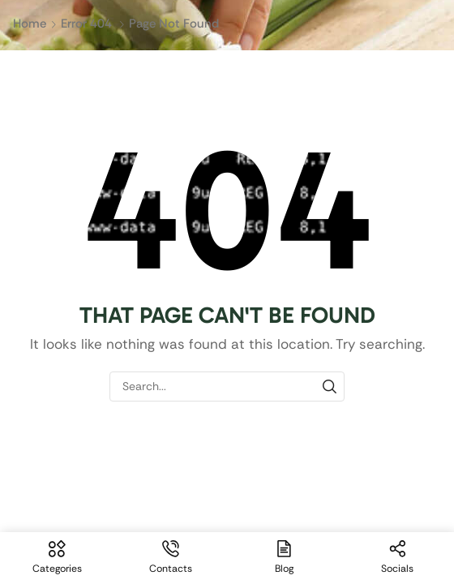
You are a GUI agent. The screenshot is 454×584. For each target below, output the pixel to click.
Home (29, 23)
